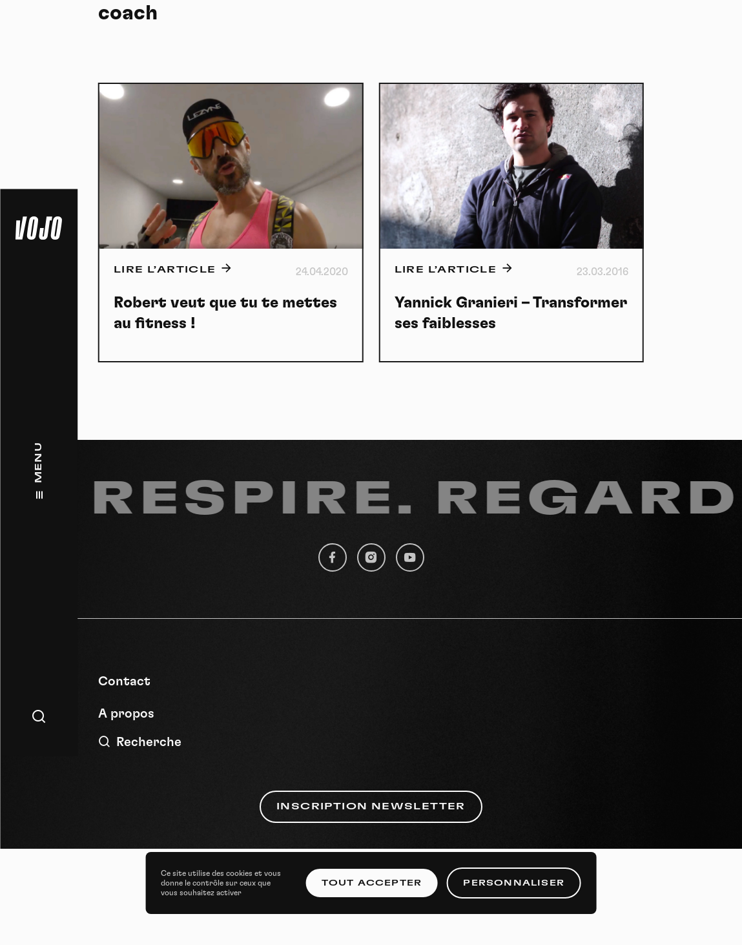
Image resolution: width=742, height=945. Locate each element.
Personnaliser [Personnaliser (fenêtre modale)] (513, 883)
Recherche (139, 742)
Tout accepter (372, 883)
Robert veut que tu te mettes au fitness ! (225, 313)
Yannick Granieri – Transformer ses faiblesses (511, 313)
